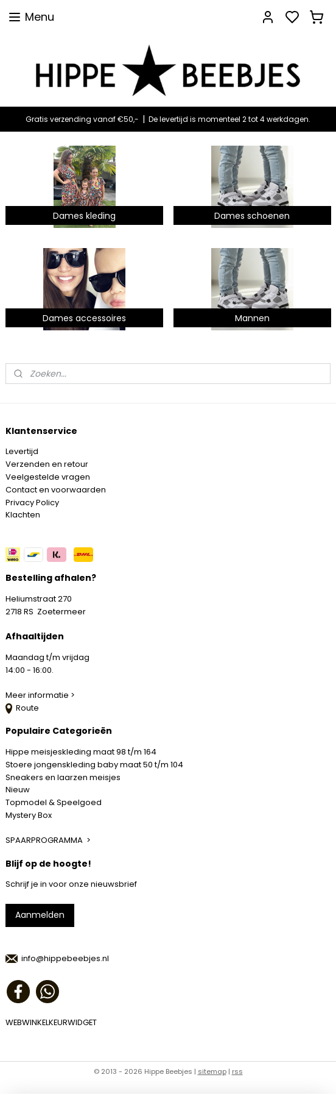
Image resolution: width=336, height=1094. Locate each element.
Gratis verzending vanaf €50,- (82, 119)
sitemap (212, 1071)
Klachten (22, 514)
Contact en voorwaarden (55, 489)
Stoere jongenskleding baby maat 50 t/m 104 (94, 764)
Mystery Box (28, 815)
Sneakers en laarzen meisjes (63, 777)
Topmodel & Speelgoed (53, 802)
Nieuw (17, 789)
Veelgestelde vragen (47, 477)
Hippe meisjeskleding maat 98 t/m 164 (80, 752)
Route (22, 708)
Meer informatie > (41, 695)
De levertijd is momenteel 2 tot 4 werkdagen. (229, 119)
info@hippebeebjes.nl (65, 958)
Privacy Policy (32, 502)
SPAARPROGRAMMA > (48, 840)
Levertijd (21, 451)
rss (237, 1071)
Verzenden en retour (46, 464)
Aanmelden (40, 915)
